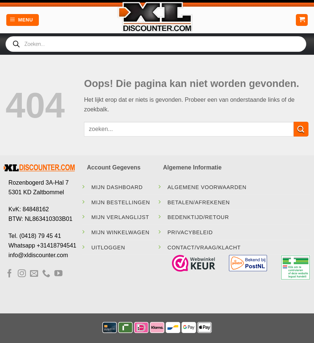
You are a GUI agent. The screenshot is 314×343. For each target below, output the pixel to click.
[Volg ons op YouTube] (58, 274)
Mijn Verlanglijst (120, 217)
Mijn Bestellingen (120, 202)
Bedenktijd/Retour (198, 217)
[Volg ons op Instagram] (22, 274)
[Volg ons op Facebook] (10, 274)
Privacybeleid (190, 232)
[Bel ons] (46, 274)
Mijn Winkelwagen (120, 232)
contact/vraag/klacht (204, 247)
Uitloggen (108, 247)
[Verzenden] (301, 129)
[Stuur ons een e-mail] (34, 274)
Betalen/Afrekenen (199, 202)
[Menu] (22, 20)
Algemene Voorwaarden (207, 187)
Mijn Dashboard (117, 187)
